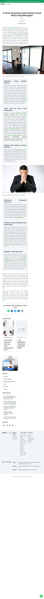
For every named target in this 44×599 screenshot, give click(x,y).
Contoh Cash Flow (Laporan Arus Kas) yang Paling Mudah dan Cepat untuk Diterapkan (10, 403)
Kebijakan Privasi (30, 441)
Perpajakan (6, 386)
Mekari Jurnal (23, 434)
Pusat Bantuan (31, 439)
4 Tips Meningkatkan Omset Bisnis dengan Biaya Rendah (21, 344)
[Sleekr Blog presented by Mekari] (5, 4)
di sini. (3, 300)
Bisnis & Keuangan (22, 23)
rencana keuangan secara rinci (15, 135)
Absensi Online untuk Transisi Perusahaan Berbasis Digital (10, 417)
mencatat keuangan (19, 217)
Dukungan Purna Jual (15, 436)
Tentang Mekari (29, 435)
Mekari (5, 384)
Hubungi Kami (31, 437)
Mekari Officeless (22, 449)
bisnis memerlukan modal (13, 27)
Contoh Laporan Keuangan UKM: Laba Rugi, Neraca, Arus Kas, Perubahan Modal (10, 397)
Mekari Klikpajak (22, 438)
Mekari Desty (23, 454)
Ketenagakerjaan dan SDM (9, 381)
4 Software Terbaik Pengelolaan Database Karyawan (8, 413)
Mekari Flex (22, 442)
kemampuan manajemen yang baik (12, 244)
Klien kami (15, 439)
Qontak (5, 389)
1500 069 (29, 463)
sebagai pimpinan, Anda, (10, 232)
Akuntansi (6, 376)
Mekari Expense (22, 446)
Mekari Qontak (23, 440)
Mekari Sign (22, 444)
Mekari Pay (22, 451)
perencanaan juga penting (20, 149)
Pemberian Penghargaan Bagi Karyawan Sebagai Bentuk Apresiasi (10, 408)
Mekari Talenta (23, 436)
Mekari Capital (23, 453)
